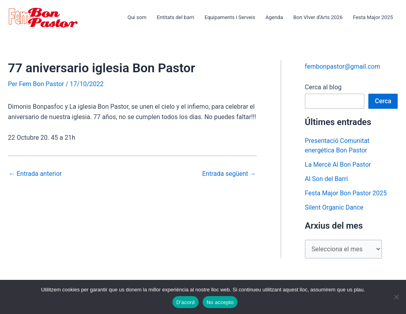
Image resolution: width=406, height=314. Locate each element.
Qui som (136, 17)
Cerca (383, 101)
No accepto (220, 302)
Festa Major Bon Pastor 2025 (346, 193)
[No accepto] (396, 297)
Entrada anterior (35, 174)
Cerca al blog (323, 87)
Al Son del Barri (326, 179)
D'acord (185, 302)
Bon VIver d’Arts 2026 (318, 17)
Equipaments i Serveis (230, 17)
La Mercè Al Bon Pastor (338, 164)
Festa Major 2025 (373, 17)
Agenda (274, 17)
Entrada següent (229, 174)
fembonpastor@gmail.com (342, 66)
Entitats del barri (175, 17)
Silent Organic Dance (334, 207)
